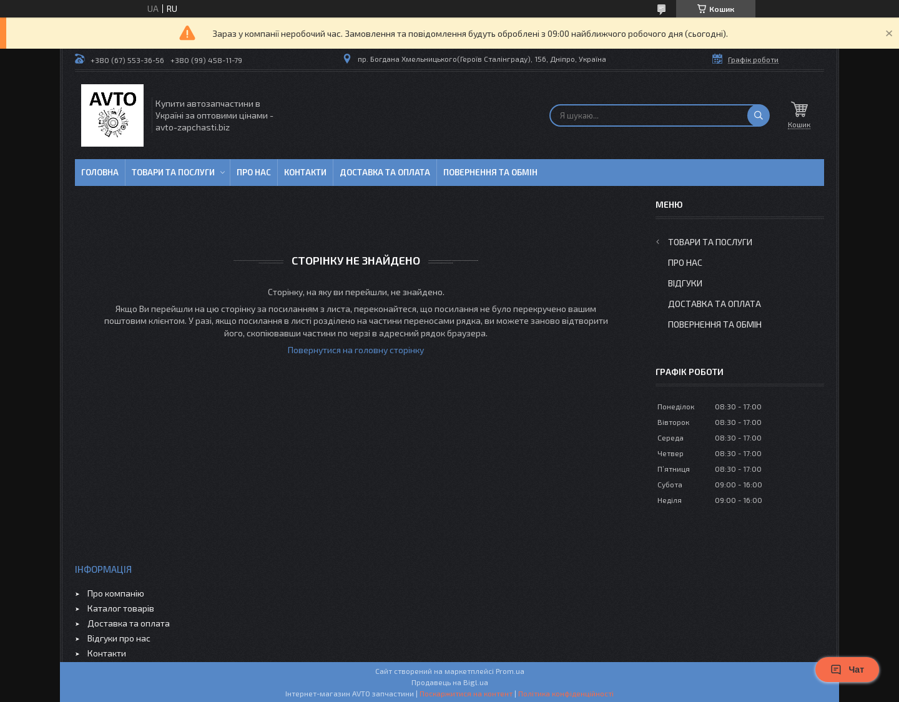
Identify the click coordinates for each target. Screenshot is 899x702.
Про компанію (115, 593)
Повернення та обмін (490, 172)
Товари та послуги (173, 172)
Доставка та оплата (385, 172)
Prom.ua (510, 670)
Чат (847, 669)
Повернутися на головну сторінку (356, 349)
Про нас (254, 172)
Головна (100, 172)
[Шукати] (758, 115)
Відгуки (685, 283)
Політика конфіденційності (566, 693)
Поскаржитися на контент (466, 693)
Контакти (305, 172)
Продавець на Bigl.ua (449, 682)
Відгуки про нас (118, 638)
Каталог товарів (120, 608)
